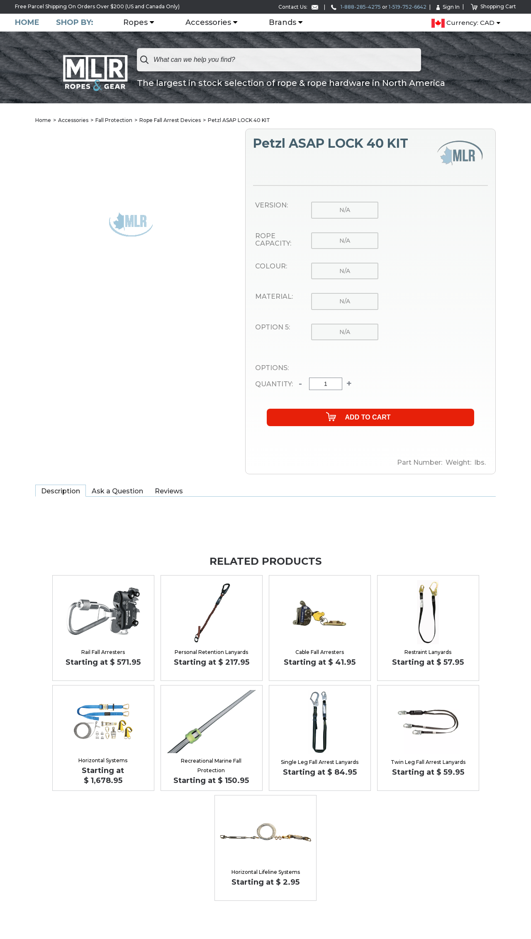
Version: (271, 205)
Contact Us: (298, 7)
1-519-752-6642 (407, 7)
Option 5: (272, 327)
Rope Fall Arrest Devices (170, 120)
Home (27, 23)
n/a (344, 210)
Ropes (135, 23)
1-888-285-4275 (356, 7)
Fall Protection (113, 120)
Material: (274, 296)
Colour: (271, 266)
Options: (272, 368)
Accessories (208, 23)
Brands (282, 23)
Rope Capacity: (273, 240)
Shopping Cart (493, 6)
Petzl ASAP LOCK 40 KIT (239, 120)
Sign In (448, 7)
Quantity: (274, 384)
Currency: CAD (462, 23)
